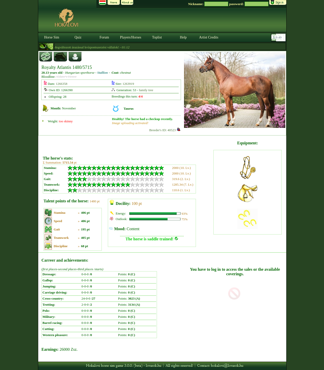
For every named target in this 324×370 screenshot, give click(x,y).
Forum (104, 37)
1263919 (128, 84)
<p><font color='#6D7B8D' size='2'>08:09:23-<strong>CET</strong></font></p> (279, 37)
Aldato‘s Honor (66, 77)
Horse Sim (51, 37)
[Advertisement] (127, 143)
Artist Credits (208, 37)
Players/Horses (130, 37)
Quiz (77, 37)
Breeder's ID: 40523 (162, 130)
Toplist (157, 37)
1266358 (62, 84)
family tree (146, 90)
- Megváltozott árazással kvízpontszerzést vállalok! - (89, 47)
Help (183, 37)
